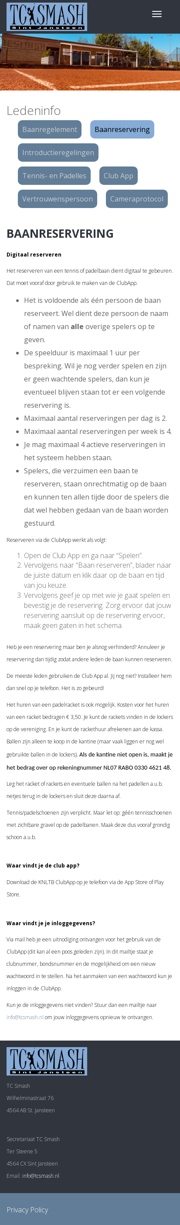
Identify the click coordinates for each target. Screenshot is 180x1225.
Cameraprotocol (136, 199)
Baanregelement (49, 129)
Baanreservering (122, 129)
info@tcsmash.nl (25, 1017)
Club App (118, 175)
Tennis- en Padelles (54, 175)
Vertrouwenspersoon (57, 199)
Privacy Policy (27, 1210)
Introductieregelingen (58, 152)
